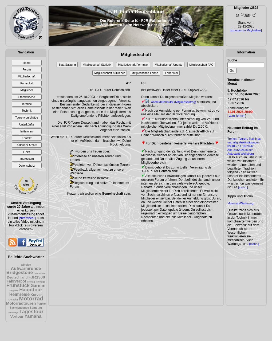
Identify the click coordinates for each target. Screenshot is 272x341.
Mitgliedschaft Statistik (97, 64)
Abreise (26, 264)
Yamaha (32, 316)
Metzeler (13, 299)
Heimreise (19, 294)
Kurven (37, 295)
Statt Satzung (67, 64)
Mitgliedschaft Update (169, 64)
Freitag (31, 281)
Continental (39, 273)
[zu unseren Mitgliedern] (246, 30)
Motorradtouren (21, 303)
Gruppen (14, 290)
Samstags (13, 312)
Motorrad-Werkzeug (240, 203)
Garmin (37, 285)
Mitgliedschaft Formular (133, 64)
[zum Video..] (27, 218)
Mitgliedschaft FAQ (201, 64)
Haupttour (30, 289)
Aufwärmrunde (26, 268)
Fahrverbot (16, 281)
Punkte (41, 303)
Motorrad (31, 298)
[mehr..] (243, 187)
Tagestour (31, 311)
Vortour (16, 316)
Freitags (40, 281)
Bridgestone (19, 272)
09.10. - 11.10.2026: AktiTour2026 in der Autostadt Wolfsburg (240, 149)
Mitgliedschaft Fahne (145, 73)
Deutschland (17, 277)
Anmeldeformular (170, 102)
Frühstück (18, 285)
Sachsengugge (19, 307)
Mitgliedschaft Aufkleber (109, 73)
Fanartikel (171, 73)
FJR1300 (37, 277)
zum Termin (237, 115)
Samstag (36, 307)
